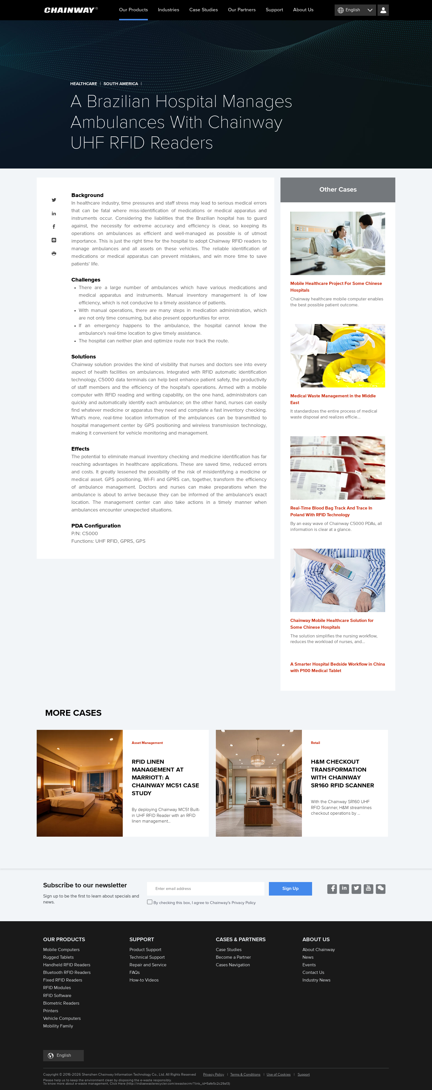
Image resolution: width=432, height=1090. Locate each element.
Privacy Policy (213, 1074)
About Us (303, 9)
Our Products (133, 13)
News (307, 957)
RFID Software (57, 995)
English (353, 10)
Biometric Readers (61, 1003)
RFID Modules (57, 987)
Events (309, 965)
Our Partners (242, 9)
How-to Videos (144, 980)
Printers (50, 1011)
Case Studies (203, 9)
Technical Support (147, 957)
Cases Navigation (233, 965)
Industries (168, 9)
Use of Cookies (279, 1074)
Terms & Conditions (245, 1074)
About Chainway (318, 949)
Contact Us (313, 972)
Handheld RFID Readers (66, 965)
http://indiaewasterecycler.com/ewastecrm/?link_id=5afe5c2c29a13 (178, 1083)
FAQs (135, 972)
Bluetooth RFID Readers (67, 972)
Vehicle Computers (62, 1018)
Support (274, 9)
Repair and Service (148, 965)
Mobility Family (58, 1026)
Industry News (316, 980)
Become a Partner (233, 957)
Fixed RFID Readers (62, 980)
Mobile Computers (61, 949)
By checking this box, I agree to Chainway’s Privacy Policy (204, 903)
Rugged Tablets (58, 957)
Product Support (145, 949)
